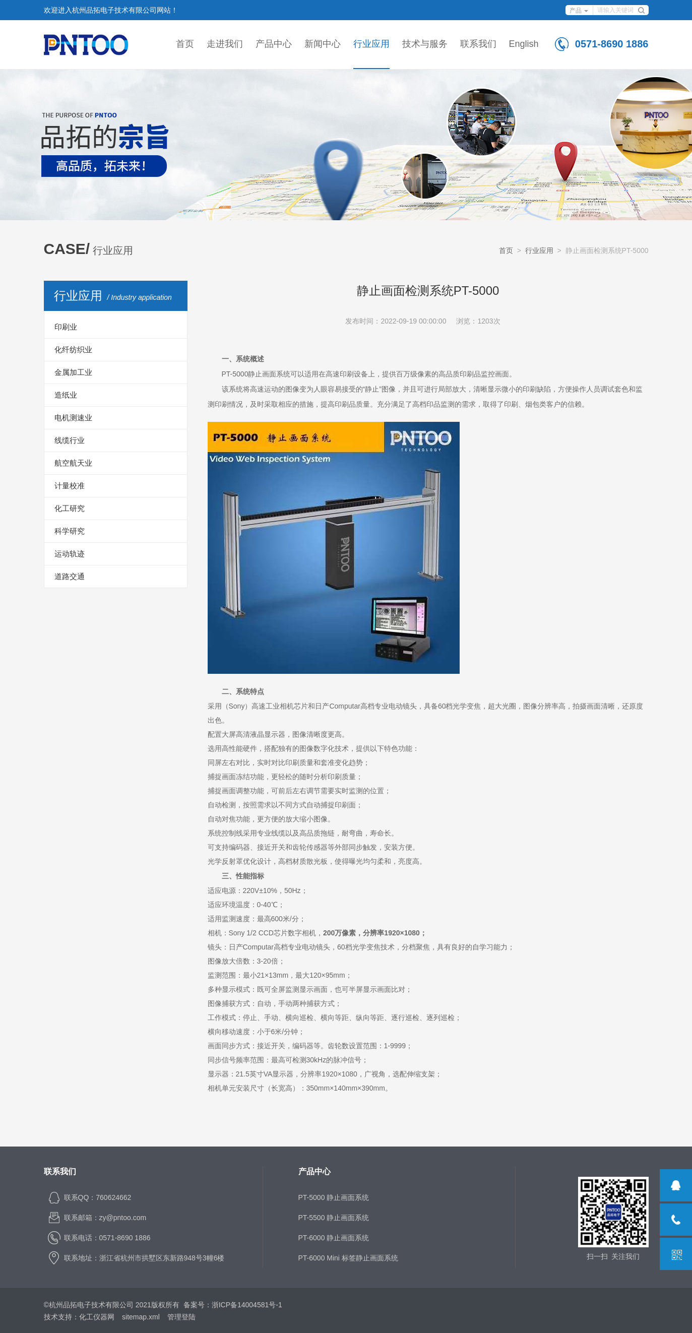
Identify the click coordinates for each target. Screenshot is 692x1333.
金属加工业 (73, 372)
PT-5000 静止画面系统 (333, 1197)
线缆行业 (69, 440)
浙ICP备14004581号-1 (247, 1305)
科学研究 (69, 531)
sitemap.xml (141, 1317)
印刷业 (65, 327)
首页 (185, 44)
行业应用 (371, 44)
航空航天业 (73, 463)
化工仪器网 (96, 1317)
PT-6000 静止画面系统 (333, 1238)
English (524, 44)
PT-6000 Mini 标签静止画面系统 (348, 1258)
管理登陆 (181, 1317)
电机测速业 (73, 417)
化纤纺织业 (73, 349)
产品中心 (274, 44)
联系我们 (478, 44)
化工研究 (69, 508)
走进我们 (225, 44)
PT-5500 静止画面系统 (333, 1218)
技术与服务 (425, 44)
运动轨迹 (69, 553)
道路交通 (69, 576)
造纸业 (65, 395)
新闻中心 (322, 44)
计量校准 (69, 485)
